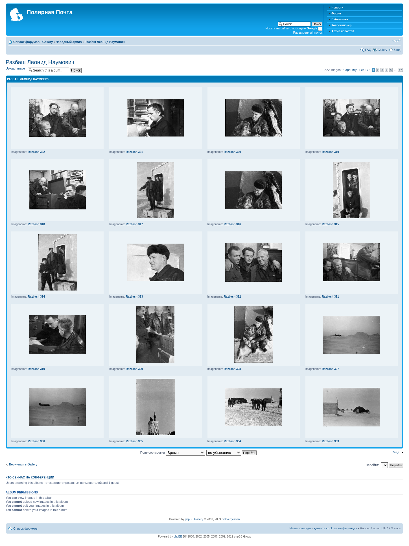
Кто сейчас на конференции (30, 477)
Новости (337, 7)
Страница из (356, 70)
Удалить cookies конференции (335, 528)
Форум (336, 13)
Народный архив (69, 42)
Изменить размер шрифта (396, 40)
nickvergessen (231, 519)
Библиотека (339, 19)
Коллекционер (341, 25)
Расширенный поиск (308, 32)
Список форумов (26, 42)
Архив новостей (342, 31)
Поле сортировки (172, 452)
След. (395, 452)
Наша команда (299, 528)
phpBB (178, 536)
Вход (397, 49)
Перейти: (372, 465)
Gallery (47, 42)
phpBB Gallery (194, 519)
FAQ (368, 49)
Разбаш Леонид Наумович (104, 42)
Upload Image (15, 68)
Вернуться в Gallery (23, 464)
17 (400, 70)
